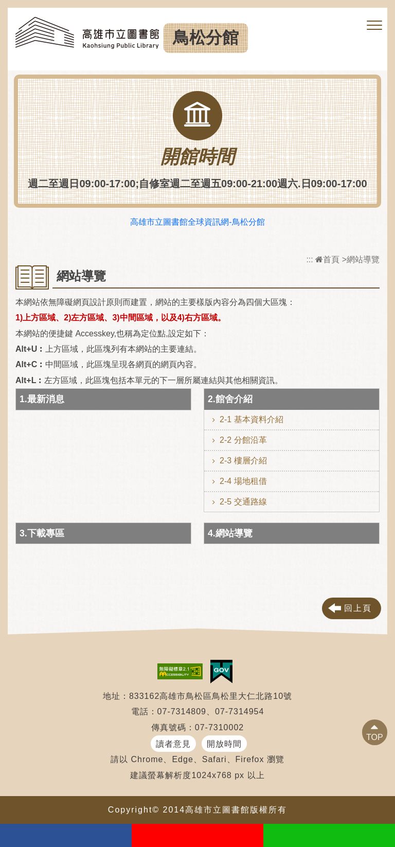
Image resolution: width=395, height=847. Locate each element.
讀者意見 (173, 744)
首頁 (327, 259)
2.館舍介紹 (230, 399)
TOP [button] (374, 737)
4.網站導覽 (230, 533)
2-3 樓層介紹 (243, 460)
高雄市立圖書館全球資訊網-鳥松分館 (197, 222)
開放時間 (224, 744)
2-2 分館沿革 (243, 440)
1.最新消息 (42, 399)
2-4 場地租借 (243, 481)
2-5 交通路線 (243, 501)
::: (309, 259)
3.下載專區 (42, 533)
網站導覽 (363, 259)
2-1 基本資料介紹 (251, 419)
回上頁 (358, 608)
